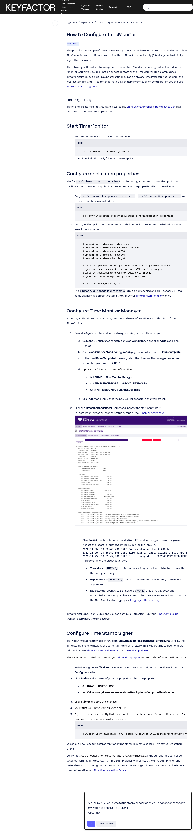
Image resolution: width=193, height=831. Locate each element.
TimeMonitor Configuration (83, 86)
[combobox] (168, 7)
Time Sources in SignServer (103, 650)
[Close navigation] (55, 23)
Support (113, 7)
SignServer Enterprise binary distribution (151, 106)
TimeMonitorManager (149, 295)
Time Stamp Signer (167, 613)
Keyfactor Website (85, 7)
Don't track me (106, 823)
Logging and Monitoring (144, 600)
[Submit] (147, 7)
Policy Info (93, 812)
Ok (91, 823)
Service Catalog (99, 7)
